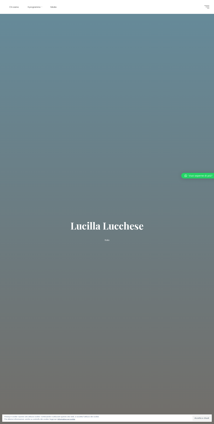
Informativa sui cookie (66, 419)
